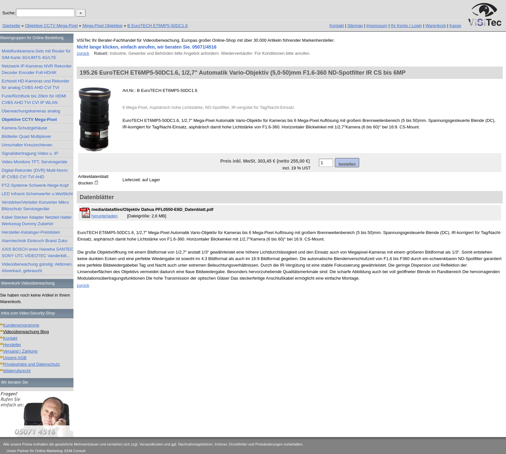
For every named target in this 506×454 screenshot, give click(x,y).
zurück (83, 53)
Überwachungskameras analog (31, 111)
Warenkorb (435, 25)
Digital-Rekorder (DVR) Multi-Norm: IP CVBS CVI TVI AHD (35, 173)
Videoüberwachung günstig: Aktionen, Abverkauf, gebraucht (37, 267)
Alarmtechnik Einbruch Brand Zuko (34, 240)
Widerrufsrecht (17, 370)
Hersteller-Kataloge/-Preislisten (31, 232)
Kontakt (336, 25)
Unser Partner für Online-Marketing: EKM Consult (46, 451)
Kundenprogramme (21, 325)
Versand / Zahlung (20, 351)
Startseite (11, 25)
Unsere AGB (14, 357)
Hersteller (12, 344)
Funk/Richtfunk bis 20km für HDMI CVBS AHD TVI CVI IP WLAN (34, 99)
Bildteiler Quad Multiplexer (26, 136)
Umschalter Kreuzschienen (27, 144)
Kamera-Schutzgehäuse (24, 127)
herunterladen (104, 215)
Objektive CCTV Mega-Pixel (51, 25)
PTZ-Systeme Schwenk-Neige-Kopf (35, 185)
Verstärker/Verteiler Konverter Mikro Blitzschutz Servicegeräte (35, 205)
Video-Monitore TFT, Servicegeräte (34, 161)
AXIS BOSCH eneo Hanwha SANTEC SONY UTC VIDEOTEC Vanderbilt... (37, 252)
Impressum (376, 25)
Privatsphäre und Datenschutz (31, 364)
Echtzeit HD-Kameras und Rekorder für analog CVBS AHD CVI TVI (35, 84)
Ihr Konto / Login (406, 25)
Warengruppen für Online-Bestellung (31, 38)
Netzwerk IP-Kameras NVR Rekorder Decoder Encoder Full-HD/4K (37, 69)
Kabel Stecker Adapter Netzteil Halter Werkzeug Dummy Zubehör (37, 220)
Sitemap (355, 25)
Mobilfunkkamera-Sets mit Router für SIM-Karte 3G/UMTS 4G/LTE (36, 54)
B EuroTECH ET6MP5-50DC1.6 (157, 25)
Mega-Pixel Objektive (103, 25)
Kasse (455, 25)
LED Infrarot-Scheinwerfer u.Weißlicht (37, 193)
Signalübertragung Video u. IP (30, 153)
